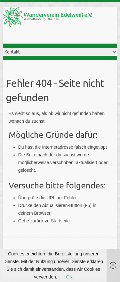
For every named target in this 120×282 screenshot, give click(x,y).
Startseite (60, 220)
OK (69, 276)
